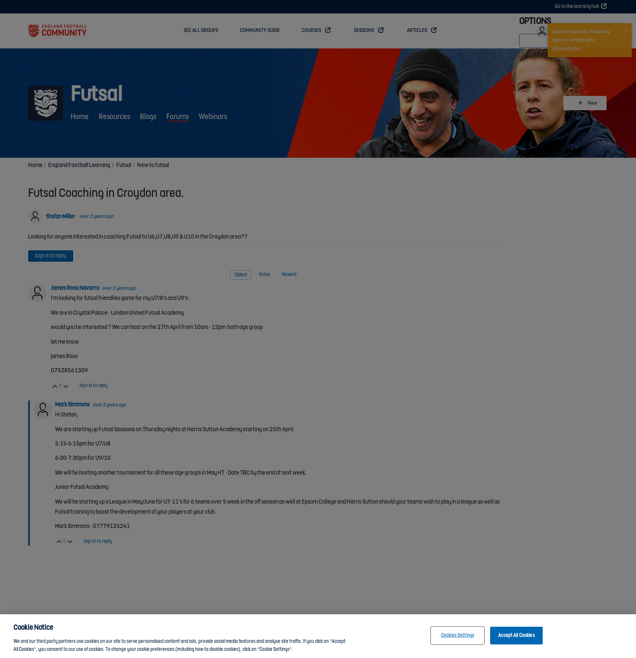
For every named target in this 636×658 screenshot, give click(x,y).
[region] (318, 636)
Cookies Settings (457, 635)
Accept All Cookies (516, 635)
